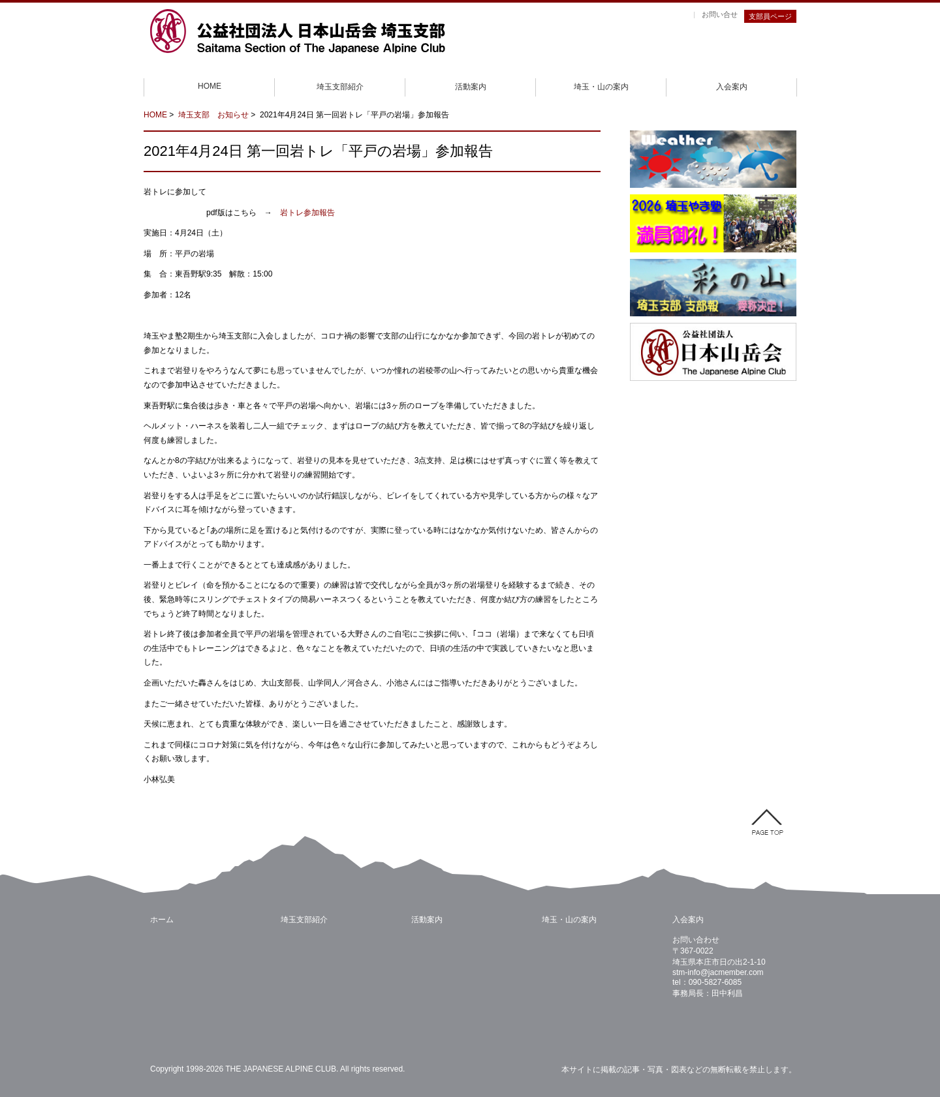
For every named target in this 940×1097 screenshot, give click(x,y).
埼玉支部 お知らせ (213, 114)
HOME (209, 86)
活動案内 (470, 86)
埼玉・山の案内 (601, 86)
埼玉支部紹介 (340, 86)
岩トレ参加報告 (307, 212)
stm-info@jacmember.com (718, 972)
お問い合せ (720, 14)
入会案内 (731, 86)
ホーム (162, 919)
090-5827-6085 (715, 982)
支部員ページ (770, 16)
